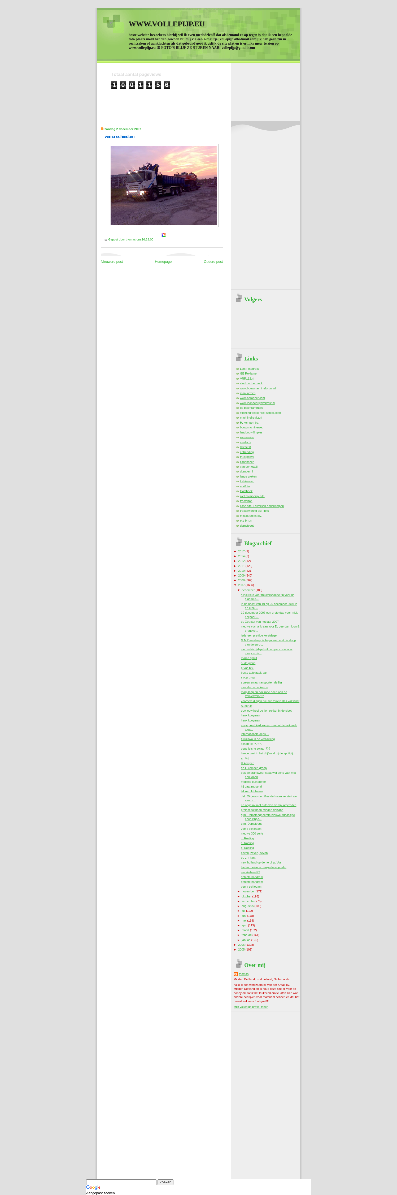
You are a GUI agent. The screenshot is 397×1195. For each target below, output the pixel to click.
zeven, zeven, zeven (254, 852)
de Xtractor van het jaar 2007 (260, 621)
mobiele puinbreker (253, 781)
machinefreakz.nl (251, 417)
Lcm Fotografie (250, 368)
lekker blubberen (252, 791)
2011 (242, 566)
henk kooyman (250, 715)
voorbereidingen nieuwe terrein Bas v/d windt (270, 701)
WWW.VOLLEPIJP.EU (166, 24)
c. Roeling (247, 838)
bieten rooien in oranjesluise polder (263, 867)
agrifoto (245, 486)
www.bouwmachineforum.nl (258, 388)
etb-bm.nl (246, 520)
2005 (242, 949)
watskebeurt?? (250, 872)
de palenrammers (251, 407)
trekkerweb (247, 481)
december (248, 590)
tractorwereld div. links (254, 510)
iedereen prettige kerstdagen (259, 635)
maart (246, 930)
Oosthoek (246, 491)
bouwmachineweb (251, 427)
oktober (247, 896)
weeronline (247, 437)
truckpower (247, 456)
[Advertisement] (207, 101)
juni (244, 915)
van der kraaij (249, 466)
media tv (245, 442)
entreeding (247, 452)
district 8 (245, 447)
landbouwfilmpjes (251, 432)
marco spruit (249, 658)
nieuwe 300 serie (252, 833)
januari (246, 940)
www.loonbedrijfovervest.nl (257, 403)
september (249, 901)
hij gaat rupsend (251, 786)
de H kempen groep (254, 768)
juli (244, 910)
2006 (242, 944)
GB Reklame (248, 373)
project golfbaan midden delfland (262, 809)
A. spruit (246, 705)
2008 (242, 580)
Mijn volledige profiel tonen (251, 1006)
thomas (243, 973)
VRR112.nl (247, 378)
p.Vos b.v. (247, 667)
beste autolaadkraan (254, 672)
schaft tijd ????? (251, 743)
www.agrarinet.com (252, 397)
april (245, 925)
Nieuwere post (112, 262)
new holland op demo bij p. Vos (261, 862)
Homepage (163, 262)
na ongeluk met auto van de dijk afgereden (268, 805)
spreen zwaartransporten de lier (261, 682)
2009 (242, 575)
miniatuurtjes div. (251, 515)
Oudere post (213, 262)
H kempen (247, 763)
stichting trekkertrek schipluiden (260, 412)
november (248, 891)
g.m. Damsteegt (251, 823)
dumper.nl (246, 471)
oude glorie (248, 663)
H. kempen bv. (249, 422)
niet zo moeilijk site (252, 496)
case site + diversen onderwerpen (262, 506)
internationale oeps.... (255, 734)
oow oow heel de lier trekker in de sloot (266, 710)
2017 (242, 551)
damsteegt (247, 525)
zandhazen (247, 461)
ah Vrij (245, 758)
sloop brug (248, 677)
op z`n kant (248, 857)
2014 (242, 556)
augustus (248, 906)
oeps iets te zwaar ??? (256, 748)
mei (244, 920)
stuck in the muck (251, 383)
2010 (242, 570)
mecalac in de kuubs (254, 687)
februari (247, 934)
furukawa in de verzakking (258, 739)
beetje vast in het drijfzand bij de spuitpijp (267, 753)
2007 (242, 585)
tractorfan (246, 500)
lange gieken (248, 476)
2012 (242, 560)
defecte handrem (252, 877)
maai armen (247, 393)
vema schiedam (119, 136)
